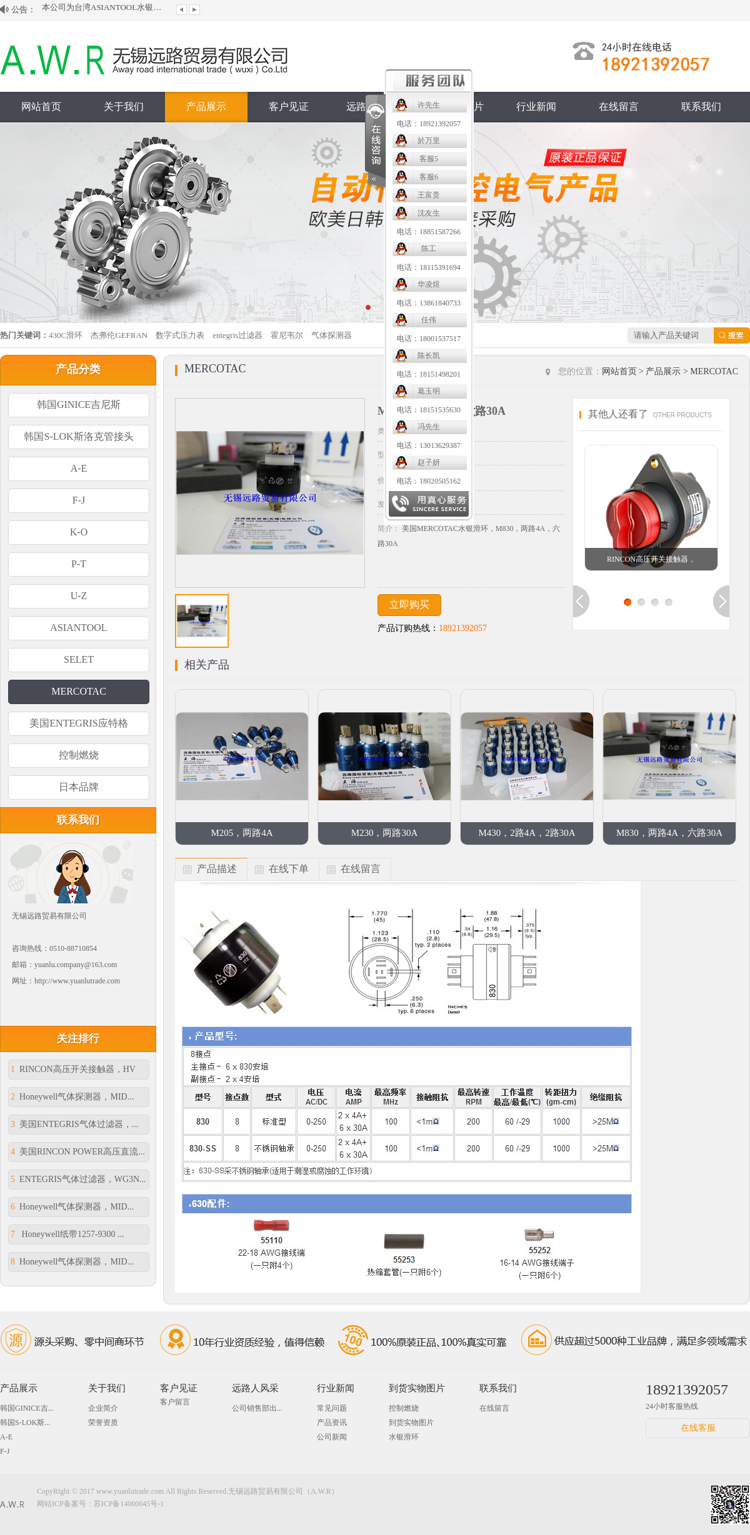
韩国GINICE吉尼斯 (79, 404)
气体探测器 (331, 335)
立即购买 (409, 604)
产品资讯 (332, 1422)
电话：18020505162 (429, 481)
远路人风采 (255, 1388)
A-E (79, 468)
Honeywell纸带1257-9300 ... (67, 1234)
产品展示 (206, 106)
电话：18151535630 (429, 409)
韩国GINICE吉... (27, 1408)
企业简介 (103, 1408)
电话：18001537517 (429, 338)
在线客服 (698, 1428)
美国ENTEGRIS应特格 (78, 723)
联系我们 (701, 106)
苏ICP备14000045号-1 (129, 1503)
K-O (79, 532)
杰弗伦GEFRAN (119, 335)
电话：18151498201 (429, 374)
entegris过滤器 (237, 335)
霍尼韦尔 (287, 335)
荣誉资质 (103, 1422)
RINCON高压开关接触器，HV (73, 1069)
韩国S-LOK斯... (25, 1422)
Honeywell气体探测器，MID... (72, 1096)
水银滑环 (404, 1437)
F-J (78, 500)
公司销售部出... (257, 1408)
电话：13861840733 (429, 303)
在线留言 (619, 106)
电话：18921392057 (429, 123)
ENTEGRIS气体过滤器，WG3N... (78, 1179)
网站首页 (41, 106)
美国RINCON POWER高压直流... (78, 1151)
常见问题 (332, 1408)
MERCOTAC (78, 691)
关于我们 (124, 106)
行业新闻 (536, 106)
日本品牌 (79, 787)
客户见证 (289, 106)
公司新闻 (332, 1437)
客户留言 (175, 1402)
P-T (78, 564)
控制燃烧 (79, 755)
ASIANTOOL (78, 627)
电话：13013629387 (429, 445)
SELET (79, 659)
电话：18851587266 (429, 231)
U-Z (79, 595)
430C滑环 (65, 335)
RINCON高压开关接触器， (651, 559)
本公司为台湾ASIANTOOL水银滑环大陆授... (104, 9)
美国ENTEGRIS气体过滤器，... (74, 1124)
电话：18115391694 (429, 267)
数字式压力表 (180, 335)
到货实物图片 (417, 1388)
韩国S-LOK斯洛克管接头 (78, 436)
